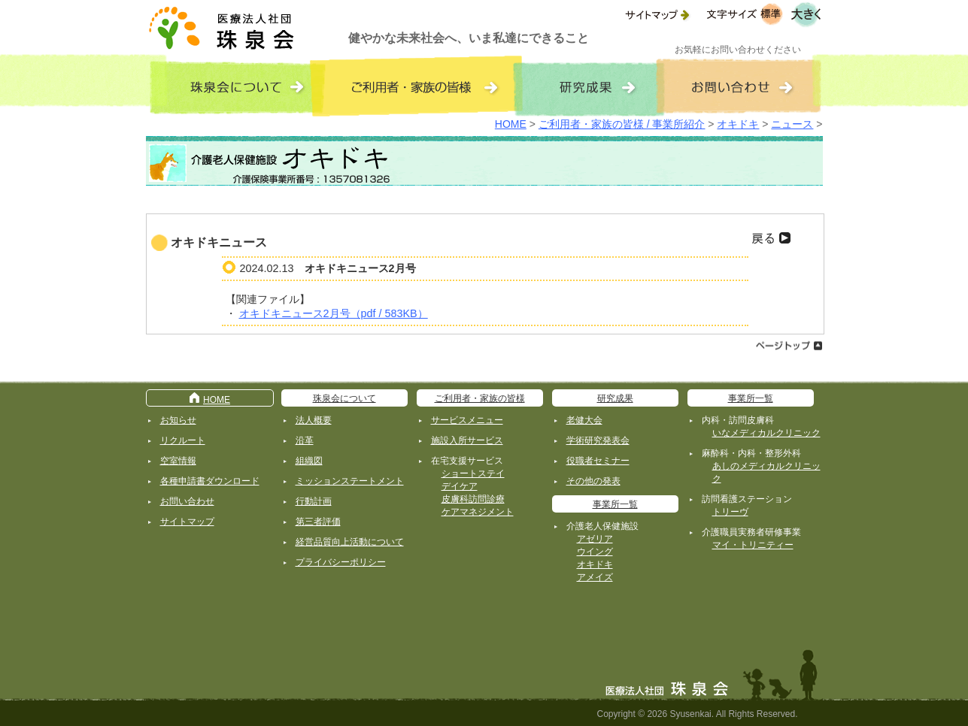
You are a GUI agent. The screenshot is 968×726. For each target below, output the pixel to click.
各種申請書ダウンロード (209, 481)
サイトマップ (187, 521)
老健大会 (584, 420)
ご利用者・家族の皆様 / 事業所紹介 (622, 124)
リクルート (182, 440)
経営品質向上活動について (350, 542)
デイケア (460, 486)
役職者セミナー (598, 460)
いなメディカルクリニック (766, 433)
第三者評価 (318, 521)
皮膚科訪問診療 (473, 499)
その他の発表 (593, 481)
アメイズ (595, 577)
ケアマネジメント (478, 512)
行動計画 (314, 501)
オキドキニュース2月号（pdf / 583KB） (333, 313)
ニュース (792, 124)
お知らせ (178, 420)
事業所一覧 (615, 504)
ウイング (595, 551)
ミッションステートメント (350, 481)
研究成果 (615, 398)
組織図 (309, 460)
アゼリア (595, 539)
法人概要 (314, 420)
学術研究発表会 (598, 440)
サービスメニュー (467, 420)
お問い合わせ (187, 501)
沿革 (305, 440)
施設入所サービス (467, 440)
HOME (510, 124)
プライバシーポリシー (341, 562)
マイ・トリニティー (753, 545)
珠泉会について (344, 398)
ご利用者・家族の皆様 (480, 398)
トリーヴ (730, 512)
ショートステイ (473, 473)
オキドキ (738, 124)
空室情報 (178, 460)
